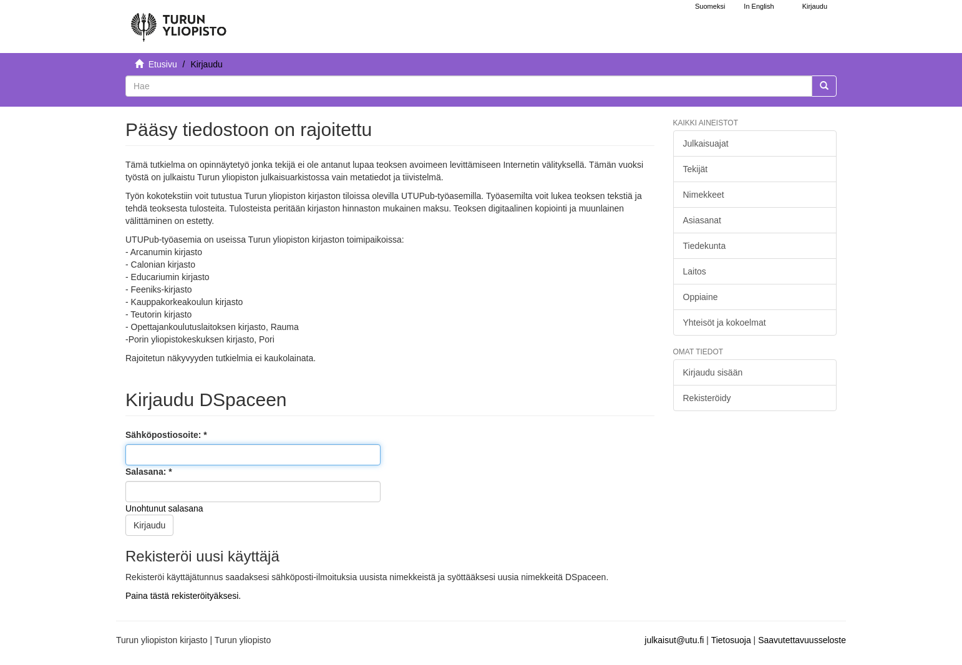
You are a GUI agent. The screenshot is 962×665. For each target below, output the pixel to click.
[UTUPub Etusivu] (178, 22)
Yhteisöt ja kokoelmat (724, 323)
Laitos (694, 271)
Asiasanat (702, 220)
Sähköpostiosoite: (164, 435)
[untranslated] (468, 86)
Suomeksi (710, 6)
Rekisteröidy (707, 398)
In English (759, 6)
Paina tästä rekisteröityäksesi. (183, 596)
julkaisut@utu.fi (674, 640)
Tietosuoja (731, 640)
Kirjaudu (149, 525)
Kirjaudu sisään (713, 372)
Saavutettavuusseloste (802, 640)
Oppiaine (700, 297)
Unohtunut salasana (164, 508)
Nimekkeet (703, 195)
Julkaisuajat (706, 143)
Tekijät (695, 169)
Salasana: (146, 472)
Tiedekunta (704, 246)
